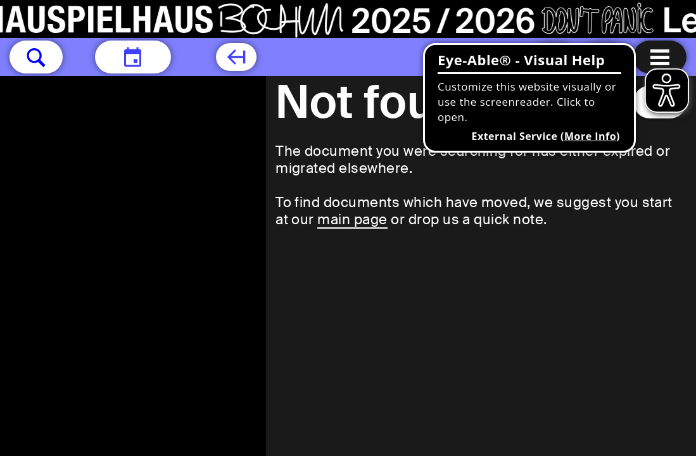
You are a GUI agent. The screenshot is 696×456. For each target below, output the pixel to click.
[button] (36, 57)
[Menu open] (660, 57)
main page (352, 219)
